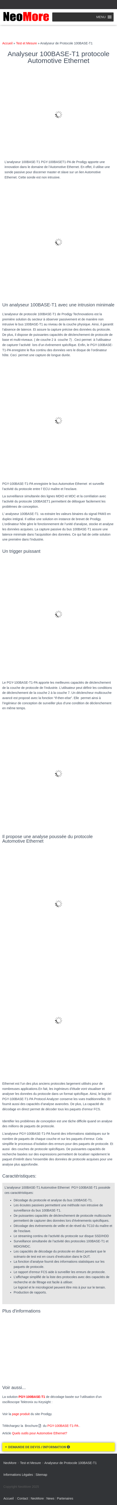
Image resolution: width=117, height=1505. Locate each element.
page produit (21, 1414)
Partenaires (65, 1498)
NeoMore (37, 1498)
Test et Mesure (26, 43)
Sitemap (41, 1474)
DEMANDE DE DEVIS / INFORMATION (39, 1447)
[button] (101, 17)
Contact (22, 1498)
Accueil (7, 43)
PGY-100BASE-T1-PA (62, 1426)
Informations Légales (18, 1474)
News (50, 1498)
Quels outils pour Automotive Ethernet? (39, 1433)
